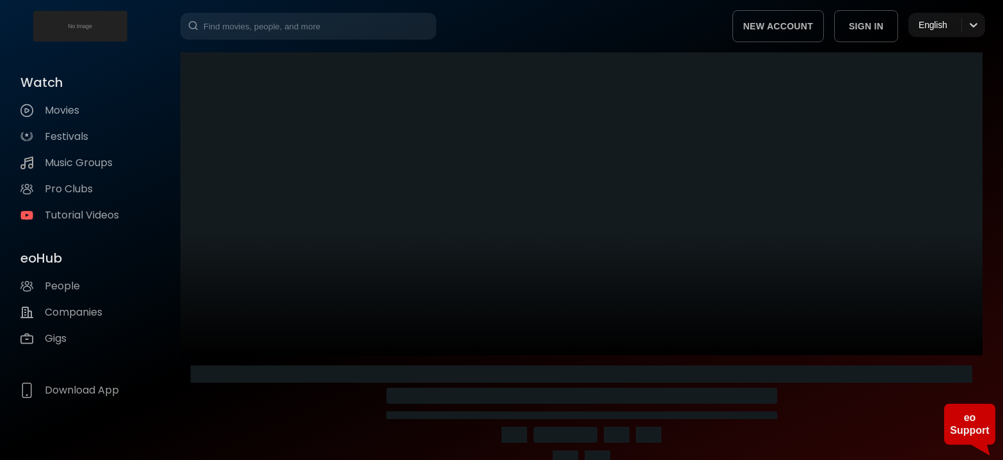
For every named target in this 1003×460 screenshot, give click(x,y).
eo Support (969, 424)
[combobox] (920, 25)
